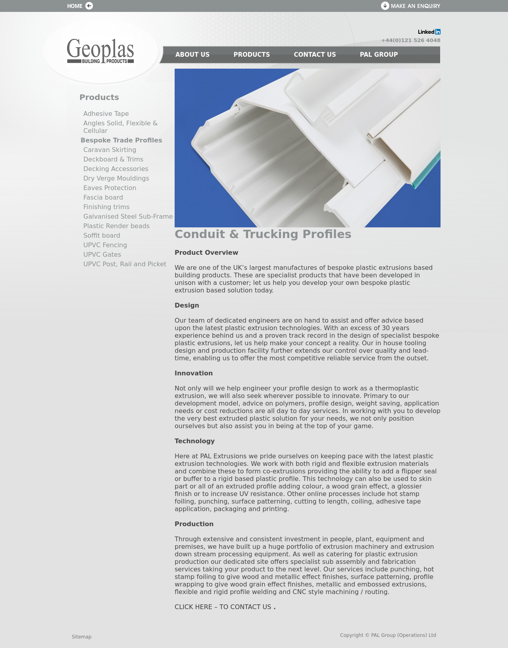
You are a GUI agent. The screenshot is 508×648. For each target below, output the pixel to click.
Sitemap (82, 637)
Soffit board (101, 235)
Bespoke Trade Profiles (121, 140)
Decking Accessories (115, 169)
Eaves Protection (110, 188)
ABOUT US (192, 54)
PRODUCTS (251, 54)
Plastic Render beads (116, 226)
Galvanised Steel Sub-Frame (128, 216)
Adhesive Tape (106, 113)
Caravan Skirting (109, 150)
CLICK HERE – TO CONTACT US (223, 607)
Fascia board (103, 197)
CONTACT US (315, 54)
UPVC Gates (102, 254)
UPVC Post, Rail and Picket (124, 264)
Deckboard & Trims (113, 159)
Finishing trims (106, 207)
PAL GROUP (379, 54)
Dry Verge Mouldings (116, 178)
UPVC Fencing (105, 245)
